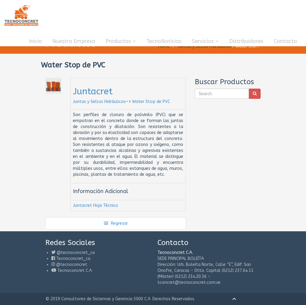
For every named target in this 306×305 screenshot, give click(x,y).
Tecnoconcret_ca (73, 258)
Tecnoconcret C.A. (75, 270)
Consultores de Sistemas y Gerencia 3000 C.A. (106, 298)
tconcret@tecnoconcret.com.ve (189, 282)
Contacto (285, 41)
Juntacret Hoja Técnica (95, 205)
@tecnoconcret (71, 264)
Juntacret (93, 91)
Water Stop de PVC (151, 101)
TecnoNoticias (163, 41)
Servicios (205, 41)
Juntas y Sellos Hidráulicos (99, 101)
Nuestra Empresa (73, 41)
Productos (120, 41)
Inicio (35, 41)
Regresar (115, 223)
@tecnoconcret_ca (76, 252)
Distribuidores (246, 41)
